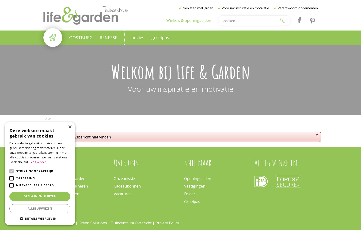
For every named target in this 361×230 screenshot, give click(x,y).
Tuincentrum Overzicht (131, 223)
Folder (189, 193)
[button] (39, 218)
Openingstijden (197, 178)
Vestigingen (194, 186)
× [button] (70, 127)
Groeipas (192, 201)
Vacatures (122, 193)
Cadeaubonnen (127, 186)
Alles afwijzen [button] (40, 209)
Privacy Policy (167, 223)
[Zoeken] (247, 20)
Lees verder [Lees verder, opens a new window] (38, 162)
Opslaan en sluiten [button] (39, 196)
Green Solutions (93, 223)
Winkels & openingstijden (188, 20)
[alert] (40, 173)
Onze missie (124, 178)
